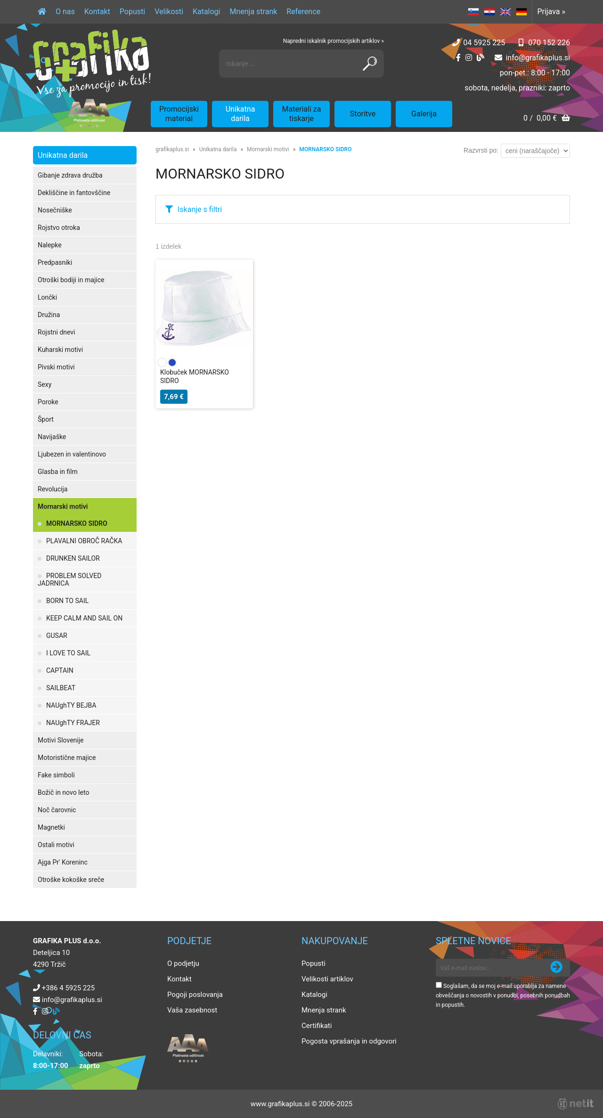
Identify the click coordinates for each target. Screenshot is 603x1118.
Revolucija (52, 489)
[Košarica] (546, 119)
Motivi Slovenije (60, 740)
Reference (303, 11)
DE (521, 12)
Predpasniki (55, 262)
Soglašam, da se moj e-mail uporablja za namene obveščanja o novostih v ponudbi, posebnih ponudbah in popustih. (503, 995)
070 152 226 (549, 42)
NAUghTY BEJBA (71, 705)
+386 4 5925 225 (68, 988)
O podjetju (183, 963)
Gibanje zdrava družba (70, 175)
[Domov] (42, 12)
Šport (46, 419)
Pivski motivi (56, 367)
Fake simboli (56, 775)
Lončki (47, 297)
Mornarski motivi (63, 506)
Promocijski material (179, 114)
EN (505, 12)
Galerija (424, 113)
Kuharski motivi (60, 349)
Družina (49, 314)
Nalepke (50, 245)
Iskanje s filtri (200, 209)
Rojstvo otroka (59, 227)
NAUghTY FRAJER (73, 722)
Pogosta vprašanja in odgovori (349, 1041)
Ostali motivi (56, 845)
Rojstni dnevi (56, 332)
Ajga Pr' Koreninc (63, 862)
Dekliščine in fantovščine (74, 192)
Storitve (362, 113)
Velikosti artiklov (327, 979)
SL (473, 12)
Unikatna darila (240, 114)
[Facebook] (458, 57)
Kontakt (97, 11)
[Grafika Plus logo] (92, 64)
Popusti (132, 11)
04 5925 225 (484, 42)
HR (489, 12)
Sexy (44, 384)
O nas (65, 11)
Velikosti (169, 11)
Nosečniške (55, 210)
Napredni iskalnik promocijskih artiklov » (333, 41)
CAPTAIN (59, 670)
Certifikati (317, 1025)
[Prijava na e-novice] (556, 968)
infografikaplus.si (537, 57)
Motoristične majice (67, 757)
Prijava (551, 11)
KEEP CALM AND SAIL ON (84, 618)
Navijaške (52, 437)
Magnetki (51, 827)
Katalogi (206, 11)
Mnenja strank (253, 11)
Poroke (48, 402)
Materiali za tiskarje (301, 114)
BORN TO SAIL (67, 600)
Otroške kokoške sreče (71, 879)
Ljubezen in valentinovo (72, 454)
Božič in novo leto (63, 792)
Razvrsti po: (481, 150)
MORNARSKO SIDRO (76, 523)
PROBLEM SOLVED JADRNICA (69, 579)
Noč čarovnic (57, 810)
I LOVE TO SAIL (68, 653)
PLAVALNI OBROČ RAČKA (84, 541)
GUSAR (56, 635)
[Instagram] (468, 57)
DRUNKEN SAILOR (73, 558)
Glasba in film (58, 471)
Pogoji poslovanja (195, 994)
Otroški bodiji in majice (71, 280)
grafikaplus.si (172, 149)
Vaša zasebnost (192, 1010)
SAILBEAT (60, 688)
